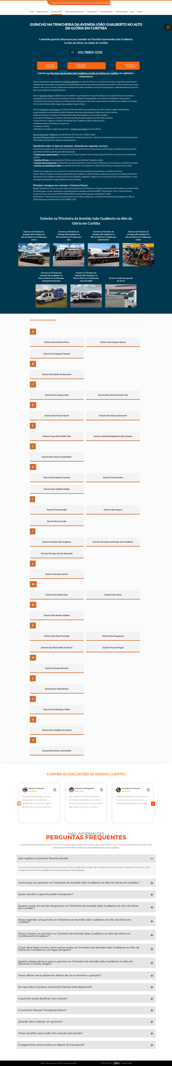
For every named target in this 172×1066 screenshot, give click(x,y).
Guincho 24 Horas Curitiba (44, 137)
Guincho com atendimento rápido (48, 166)
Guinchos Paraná (46, 96)
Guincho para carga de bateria (46, 154)
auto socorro (55, 109)
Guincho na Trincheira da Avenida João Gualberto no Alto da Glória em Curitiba (86, 221)
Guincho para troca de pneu (46, 163)
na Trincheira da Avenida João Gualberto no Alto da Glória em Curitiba (82, 73)
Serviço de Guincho (40, 134)
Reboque (53, 134)
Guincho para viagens (79, 129)
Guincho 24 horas (42, 160)
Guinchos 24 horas (71, 82)
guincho (45, 109)
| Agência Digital (122, 1063)
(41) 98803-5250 (135, 3)
